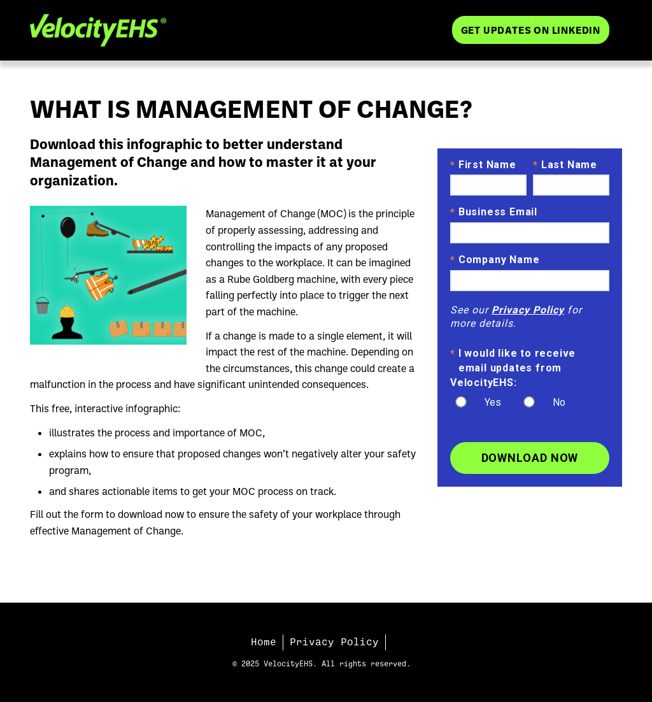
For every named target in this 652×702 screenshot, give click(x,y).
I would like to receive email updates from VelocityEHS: (513, 367)
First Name (483, 165)
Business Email (493, 212)
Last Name (565, 165)
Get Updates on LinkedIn (530, 29)
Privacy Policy (528, 310)
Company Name (494, 260)
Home (263, 642)
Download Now (530, 457)
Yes (493, 402)
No (559, 402)
